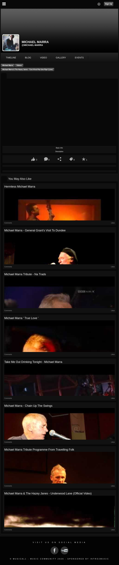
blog (28, 57)
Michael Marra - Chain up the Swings (28, 405)
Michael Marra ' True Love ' (21, 318)
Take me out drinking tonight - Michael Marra (33, 362)
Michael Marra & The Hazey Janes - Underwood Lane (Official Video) (48, 493)
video (43, 57)
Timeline (11, 57)
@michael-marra (32, 45)
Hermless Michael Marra (19, 186)
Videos (19, 65)
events (79, 57)
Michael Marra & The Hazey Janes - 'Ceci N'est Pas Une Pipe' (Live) (27, 69)
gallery (61, 57)
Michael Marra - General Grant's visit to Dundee (35, 230)
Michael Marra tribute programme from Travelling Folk (39, 449)
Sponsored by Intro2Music (88, 559)
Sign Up (108, 4)
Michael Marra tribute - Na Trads (25, 274)
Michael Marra (7, 65)
